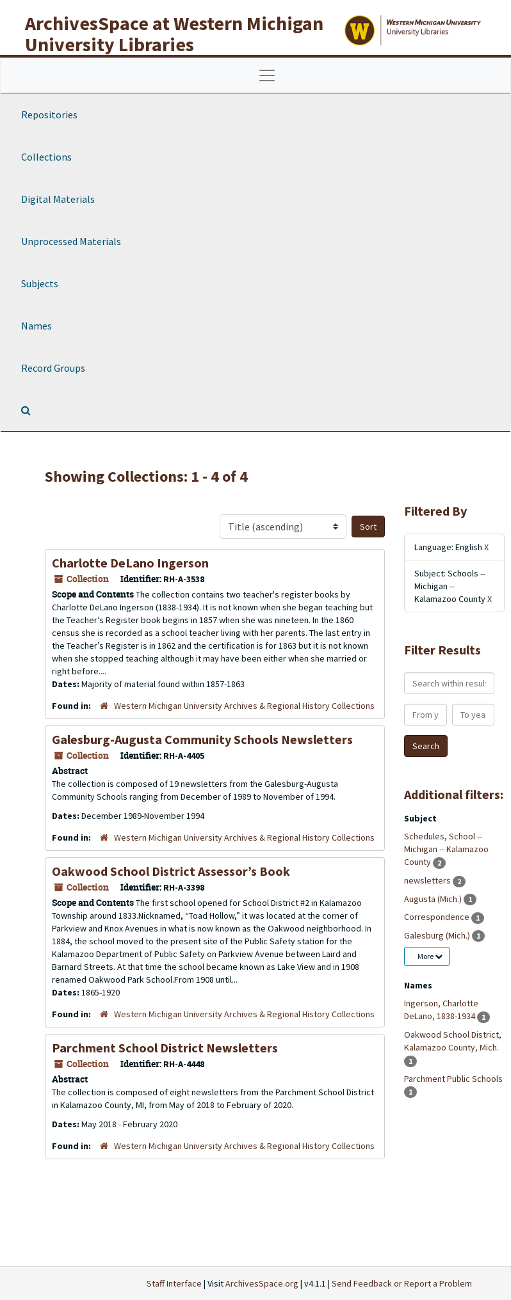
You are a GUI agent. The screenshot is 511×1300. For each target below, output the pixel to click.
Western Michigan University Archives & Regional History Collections (244, 705)
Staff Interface (174, 1283)
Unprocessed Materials (71, 241)
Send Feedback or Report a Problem (402, 1283)
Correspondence (437, 917)
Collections (46, 156)
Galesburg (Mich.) (438, 935)
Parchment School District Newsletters (165, 1048)
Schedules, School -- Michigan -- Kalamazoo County (446, 849)
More (430, 956)
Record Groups (53, 367)
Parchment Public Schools (453, 1078)
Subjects (39, 283)
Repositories (49, 114)
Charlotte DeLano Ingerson (130, 563)
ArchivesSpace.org (261, 1283)
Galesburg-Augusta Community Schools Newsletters (202, 739)
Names (36, 325)
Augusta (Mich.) (434, 899)
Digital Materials (58, 199)
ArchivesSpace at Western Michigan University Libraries (174, 33)
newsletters (428, 880)
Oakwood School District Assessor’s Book (171, 871)
